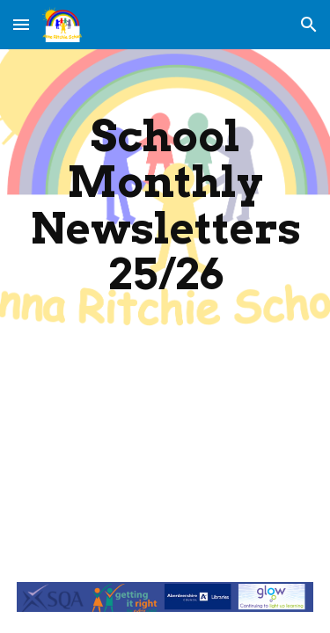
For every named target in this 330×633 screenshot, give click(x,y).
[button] (21, 24)
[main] (165, 205)
